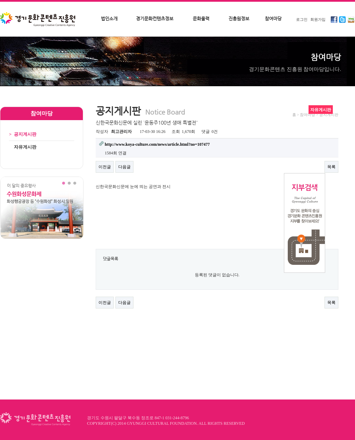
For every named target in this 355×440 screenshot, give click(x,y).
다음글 (124, 166)
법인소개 (109, 18)
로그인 (302, 19)
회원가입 (318, 19)
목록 (331, 166)
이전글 (104, 166)
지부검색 (304, 223)
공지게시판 (22, 134)
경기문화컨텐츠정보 (154, 18)
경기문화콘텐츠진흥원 (38, 19)
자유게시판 (22, 147)
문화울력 (201, 18)
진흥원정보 (238, 18)
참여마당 (273, 18)
